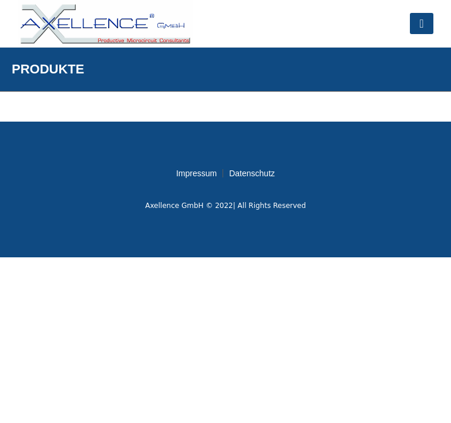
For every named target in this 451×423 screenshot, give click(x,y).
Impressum (196, 173)
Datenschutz (252, 173)
